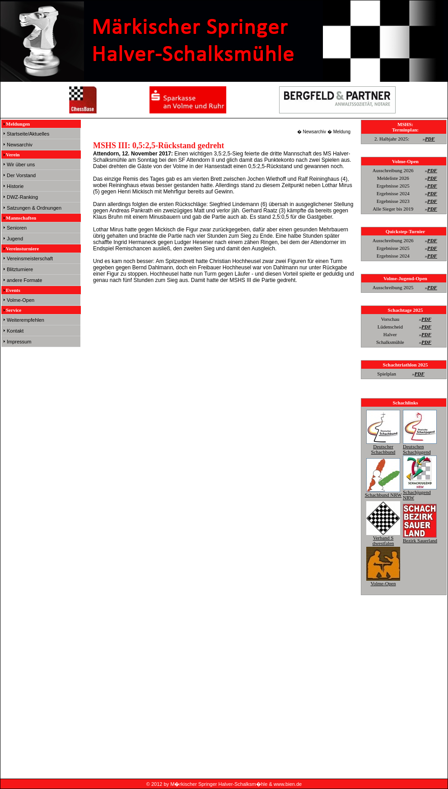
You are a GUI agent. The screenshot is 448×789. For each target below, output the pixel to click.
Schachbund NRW (383, 492)
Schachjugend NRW (420, 492)
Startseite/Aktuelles (28, 133)
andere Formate (24, 280)
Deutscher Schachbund (383, 446)
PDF (430, 138)
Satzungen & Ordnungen (34, 208)
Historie (15, 186)
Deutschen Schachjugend (420, 446)
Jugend (15, 238)
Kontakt (15, 330)
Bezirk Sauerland (420, 537)
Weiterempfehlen (25, 320)
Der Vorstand (21, 175)
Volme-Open (20, 300)
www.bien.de (288, 784)
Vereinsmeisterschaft (30, 258)
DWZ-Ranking (22, 197)
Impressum (19, 341)
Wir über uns (21, 164)
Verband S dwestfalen (383, 538)
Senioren (17, 227)
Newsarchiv (20, 144)
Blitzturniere (20, 269)
